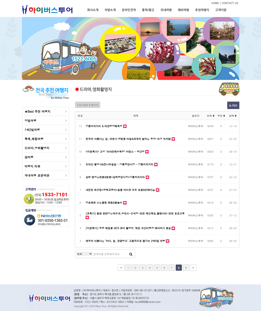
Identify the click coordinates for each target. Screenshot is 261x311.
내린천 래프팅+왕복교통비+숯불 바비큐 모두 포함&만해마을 (121, 190)
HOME (215, 3)
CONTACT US (230, 3)
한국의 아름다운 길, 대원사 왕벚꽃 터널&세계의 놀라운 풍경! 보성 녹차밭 (129, 139)
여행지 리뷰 (33, 166)
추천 (221, 115)
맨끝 (193, 267)
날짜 (232, 115)
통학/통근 (148, 10)
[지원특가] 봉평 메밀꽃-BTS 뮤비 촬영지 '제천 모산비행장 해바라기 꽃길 (129, 228)
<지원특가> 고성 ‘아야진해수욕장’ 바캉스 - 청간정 (115, 151)
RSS (233, 105)
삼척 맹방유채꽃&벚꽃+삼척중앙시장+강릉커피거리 (116, 177)
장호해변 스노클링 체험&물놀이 (104, 202)
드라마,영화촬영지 (37, 148)
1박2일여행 (32, 130)
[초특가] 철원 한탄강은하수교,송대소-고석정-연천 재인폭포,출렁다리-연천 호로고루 (135, 213)
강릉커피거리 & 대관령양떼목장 (104, 126)
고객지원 (221, 10)
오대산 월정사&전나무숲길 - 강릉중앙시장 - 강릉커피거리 (120, 164)
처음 (121, 267)
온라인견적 (129, 10)
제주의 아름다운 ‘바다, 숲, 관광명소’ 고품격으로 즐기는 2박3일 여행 (126, 241)
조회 (210, 115)
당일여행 (31, 120)
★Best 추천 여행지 (38, 111)
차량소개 (110, 10)
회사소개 (93, 10)
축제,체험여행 (34, 139)
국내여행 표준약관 (37, 175)
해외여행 (183, 10)
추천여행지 (202, 10)
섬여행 (29, 157)
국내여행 (166, 10)
